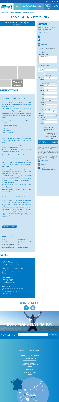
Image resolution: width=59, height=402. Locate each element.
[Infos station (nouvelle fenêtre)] (58, 1)
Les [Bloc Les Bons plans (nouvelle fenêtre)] (29, 322)
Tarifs (28, 22)
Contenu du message (44, 54)
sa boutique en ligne (19, 169)
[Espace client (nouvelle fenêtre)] (55, 1)
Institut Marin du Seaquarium (16, 155)
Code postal (42, 101)
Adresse (42, 90)
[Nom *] (50, 86)
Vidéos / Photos (9, 22)
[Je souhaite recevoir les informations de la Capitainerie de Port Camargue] (44, 125)
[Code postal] (50, 101)
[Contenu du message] (47, 59)
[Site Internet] (50, 122)
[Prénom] (50, 88)
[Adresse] (50, 90)
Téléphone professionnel (41, 116)
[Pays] (50, 107)
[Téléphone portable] (50, 112)
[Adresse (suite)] (50, 93)
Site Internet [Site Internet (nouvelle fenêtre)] (44, 44)
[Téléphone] (50, 109)
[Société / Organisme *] (50, 78)
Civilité (42, 83)
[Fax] (50, 119)
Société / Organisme (41, 79)
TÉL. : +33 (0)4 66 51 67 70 (29, 372)
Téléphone (41, 109)
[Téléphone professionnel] (50, 115)
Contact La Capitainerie (29, 360)
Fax (43, 119)
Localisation (17, 25)
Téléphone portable (41, 112)
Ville (43, 104)
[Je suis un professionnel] (44, 73)
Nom (42, 85)
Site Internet (42, 122)
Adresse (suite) (42, 93)
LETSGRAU (6, 1)
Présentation (20, 22)
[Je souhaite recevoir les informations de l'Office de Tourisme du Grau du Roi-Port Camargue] (44, 133)
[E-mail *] (50, 70)
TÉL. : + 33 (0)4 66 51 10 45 (29, 358)
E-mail (41, 69)
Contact (30, 374)
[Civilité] (50, 83)
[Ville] (50, 104)
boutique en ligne (14, 177)
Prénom (42, 88)
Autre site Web (44, 160)
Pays (42, 107)
